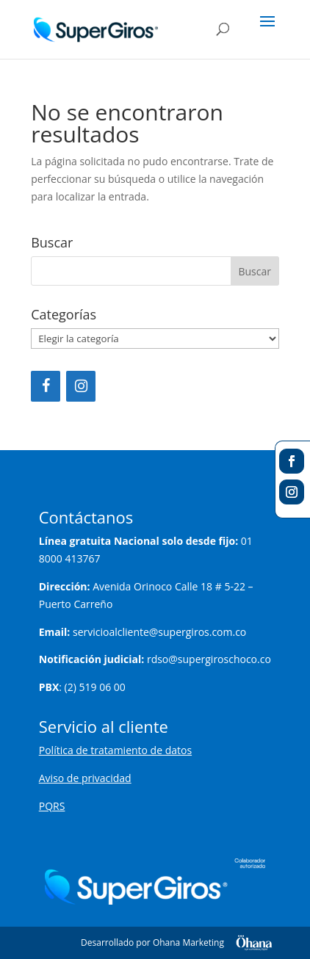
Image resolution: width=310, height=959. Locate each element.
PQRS (52, 806)
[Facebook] (45, 386)
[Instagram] (80, 386)
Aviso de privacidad (85, 778)
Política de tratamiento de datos (115, 750)
